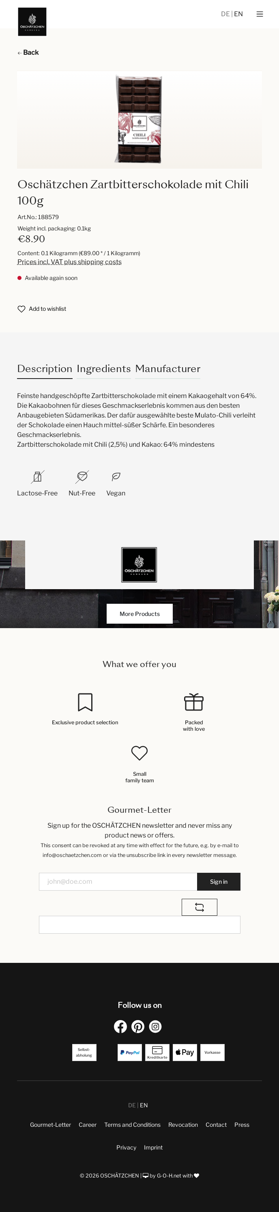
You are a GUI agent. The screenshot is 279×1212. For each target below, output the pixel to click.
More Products (140, 613)
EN (238, 14)
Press (241, 1124)
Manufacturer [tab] (167, 369)
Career (88, 1124)
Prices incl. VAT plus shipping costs (69, 262)
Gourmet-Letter (50, 1124)
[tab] (45, 368)
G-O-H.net (169, 1176)
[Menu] (260, 14)
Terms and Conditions (132, 1124)
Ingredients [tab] (104, 369)
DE (226, 14)
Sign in (218, 881)
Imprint (153, 1147)
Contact (216, 1124)
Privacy (126, 1147)
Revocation (183, 1124)
